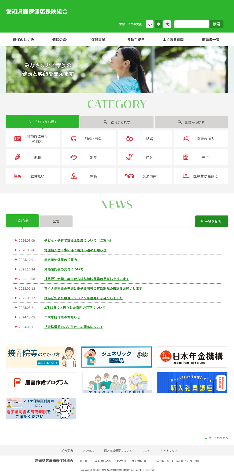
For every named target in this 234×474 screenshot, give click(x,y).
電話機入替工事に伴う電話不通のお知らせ (75, 250)
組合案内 (67, 450)
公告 (56, 221)
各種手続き (136, 39)
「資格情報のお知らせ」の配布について (73, 326)
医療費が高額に (205, 176)
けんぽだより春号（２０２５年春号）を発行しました (83, 297)
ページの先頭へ (218, 438)
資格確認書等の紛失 (37, 138)
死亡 (205, 157)
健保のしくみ (23, 39)
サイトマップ (169, 450)
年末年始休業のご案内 (60, 259)
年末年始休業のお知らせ (62, 317)
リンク (146, 450)
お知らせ (22, 220)
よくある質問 (173, 39)
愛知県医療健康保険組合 (37, 11)
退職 (37, 157)
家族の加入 (205, 138)
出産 (93, 157)
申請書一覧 (210, 39)
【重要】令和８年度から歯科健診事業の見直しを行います (86, 278)
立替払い (37, 176)
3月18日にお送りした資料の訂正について (75, 307)
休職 (93, 176)
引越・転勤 (93, 138)
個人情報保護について (118, 450)
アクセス (88, 450)
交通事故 (150, 176)
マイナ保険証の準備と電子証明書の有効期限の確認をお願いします (93, 288)
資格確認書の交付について (64, 269)
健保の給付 (61, 39)
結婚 (149, 138)
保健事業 (98, 39)
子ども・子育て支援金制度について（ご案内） (78, 240)
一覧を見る (213, 221)
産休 (149, 157)
